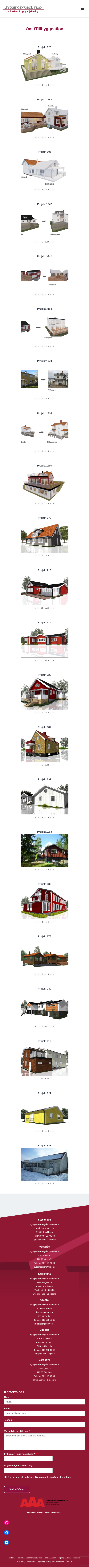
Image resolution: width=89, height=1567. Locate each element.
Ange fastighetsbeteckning (19, 1465)
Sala (40, 1558)
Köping (61, 1558)
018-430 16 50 (48, 1350)
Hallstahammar (50, 1558)
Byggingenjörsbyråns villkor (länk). (53, 1477)
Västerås (12, 1558)
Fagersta (20, 1558)
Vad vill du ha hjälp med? (18, 1431)
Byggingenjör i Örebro (44, 1324)
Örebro (69, 1561)
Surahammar (31, 1558)
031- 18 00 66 (48, 1376)
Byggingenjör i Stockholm (44, 1239)
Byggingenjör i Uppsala (44, 1353)
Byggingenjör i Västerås (44, 1267)
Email (7, 1408)
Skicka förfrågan (17, 1489)
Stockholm (59, 1561)
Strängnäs (49, 1561)
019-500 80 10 (48, 1320)
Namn (8, 1397)
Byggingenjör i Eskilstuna (44, 1294)
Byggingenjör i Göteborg (44, 1380)
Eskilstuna (31, 1561)
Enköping (21, 1561)
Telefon (8, 1420)
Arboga (68, 1558)
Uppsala (40, 1561)
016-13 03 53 (48, 1290)
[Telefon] (44, 1424)
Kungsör (76, 1558)
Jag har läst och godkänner (40, 1477)
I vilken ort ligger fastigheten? (20, 1454)
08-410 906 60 (48, 1236)
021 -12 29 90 (48, 1263)
